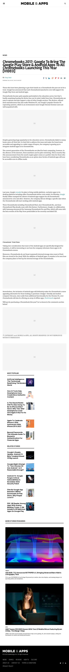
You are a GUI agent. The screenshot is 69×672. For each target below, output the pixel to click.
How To (26, 660)
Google (62, 194)
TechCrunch (49, 298)
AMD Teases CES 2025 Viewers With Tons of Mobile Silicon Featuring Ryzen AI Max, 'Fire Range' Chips (33, 630)
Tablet (7, 570)
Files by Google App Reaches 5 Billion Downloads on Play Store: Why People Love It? (15, 493)
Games (11, 660)
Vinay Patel (8, 77)
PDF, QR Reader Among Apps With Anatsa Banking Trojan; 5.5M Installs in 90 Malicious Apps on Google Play (16, 507)
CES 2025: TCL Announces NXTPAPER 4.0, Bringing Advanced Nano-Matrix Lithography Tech (33, 573)
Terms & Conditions (29, 663)
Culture (34, 660)
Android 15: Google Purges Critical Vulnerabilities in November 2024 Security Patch (15, 480)
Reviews (19, 660)
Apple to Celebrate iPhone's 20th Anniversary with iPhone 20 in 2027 (15, 423)
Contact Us (16, 663)
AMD (6, 627)
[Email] (61, 78)
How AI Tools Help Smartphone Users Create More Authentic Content (16, 394)
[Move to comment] (64, 78)
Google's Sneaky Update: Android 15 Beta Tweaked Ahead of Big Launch (15, 455)
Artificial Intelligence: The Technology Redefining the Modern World (16, 382)
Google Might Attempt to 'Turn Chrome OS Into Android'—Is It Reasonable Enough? (16, 467)
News (5, 55)
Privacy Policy (8, 666)
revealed (18, 192)
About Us (6, 663)
